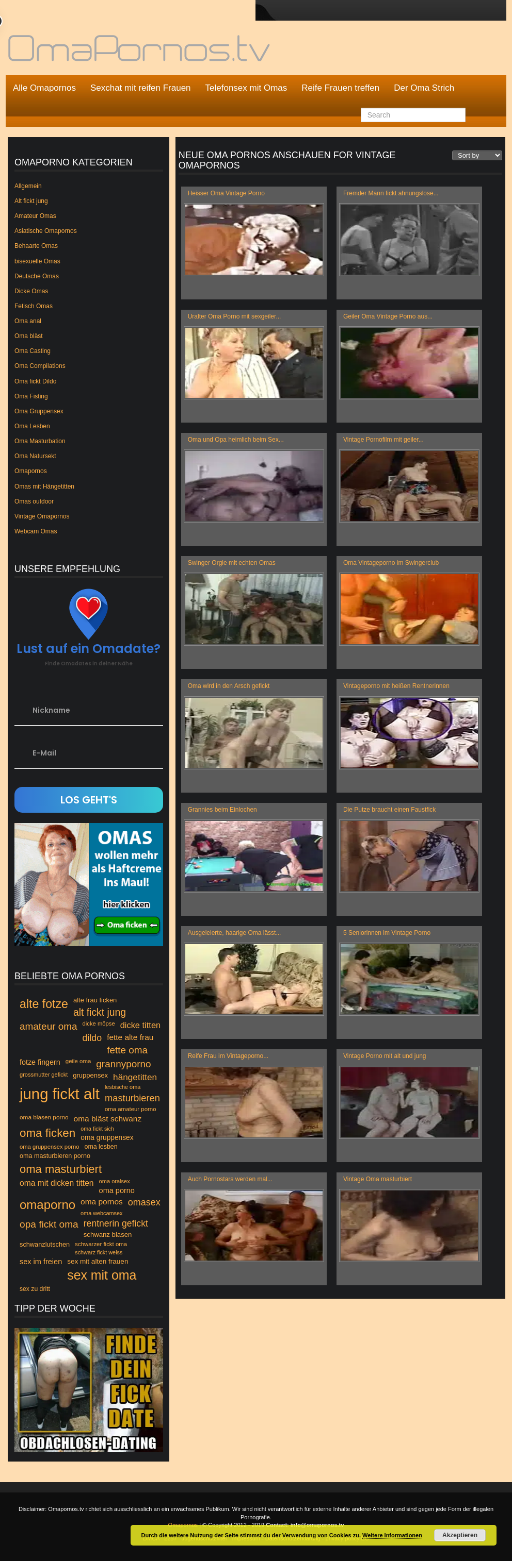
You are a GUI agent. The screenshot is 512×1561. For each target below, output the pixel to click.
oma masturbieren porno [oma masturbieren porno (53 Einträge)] (55, 1156)
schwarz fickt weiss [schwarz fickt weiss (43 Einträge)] (98, 1252)
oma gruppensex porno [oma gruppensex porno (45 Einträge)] (49, 1147)
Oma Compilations (40, 366)
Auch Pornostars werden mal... (230, 1179)
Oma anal (27, 321)
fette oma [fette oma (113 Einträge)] (127, 1050)
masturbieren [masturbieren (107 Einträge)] (132, 1098)
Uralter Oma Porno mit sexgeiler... (234, 316)
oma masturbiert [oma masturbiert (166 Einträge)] (61, 1169)
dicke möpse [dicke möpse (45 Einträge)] (99, 1023)
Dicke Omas (31, 291)
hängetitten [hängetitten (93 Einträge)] (135, 1077)
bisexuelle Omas (37, 261)
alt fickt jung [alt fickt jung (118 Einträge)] (99, 1012)
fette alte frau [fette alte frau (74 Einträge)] (130, 1037)
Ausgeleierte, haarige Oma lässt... (234, 932)
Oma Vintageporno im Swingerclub (391, 562)
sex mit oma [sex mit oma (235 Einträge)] (101, 1275)
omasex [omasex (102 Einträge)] (144, 1202)
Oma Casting (32, 351)
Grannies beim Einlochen (222, 809)
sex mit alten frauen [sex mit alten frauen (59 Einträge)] (97, 1261)
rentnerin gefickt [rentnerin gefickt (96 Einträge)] (116, 1223)
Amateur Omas (35, 216)
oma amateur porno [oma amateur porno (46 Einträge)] (130, 1109)
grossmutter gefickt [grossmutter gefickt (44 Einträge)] (44, 1074)
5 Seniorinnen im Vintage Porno (386, 932)
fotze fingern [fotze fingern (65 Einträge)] (40, 1062)
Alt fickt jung (31, 201)
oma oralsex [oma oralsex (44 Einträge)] (114, 1181)
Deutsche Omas (36, 276)
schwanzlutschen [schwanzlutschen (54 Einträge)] (45, 1244)
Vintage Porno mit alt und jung (384, 1056)
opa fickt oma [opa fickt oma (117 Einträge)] (49, 1224)
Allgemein (28, 186)
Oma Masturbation (40, 441)
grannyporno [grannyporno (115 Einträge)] (123, 1064)
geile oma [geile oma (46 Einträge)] (78, 1061)
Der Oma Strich (424, 88)
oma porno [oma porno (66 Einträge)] (117, 1190)
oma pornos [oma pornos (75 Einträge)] (102, 1201)
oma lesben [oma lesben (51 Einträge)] (101, 1146)
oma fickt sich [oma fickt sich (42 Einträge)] (97, 1129)
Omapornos (30, 471)
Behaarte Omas (36, 245)
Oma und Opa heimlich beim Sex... (236, 439)
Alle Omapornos (44, 88)
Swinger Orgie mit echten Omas (232, 562)
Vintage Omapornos (42, 516)
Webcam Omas (35, 531)
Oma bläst (28, 336)
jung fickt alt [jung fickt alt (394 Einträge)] (60, 1093)
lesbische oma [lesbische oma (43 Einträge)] (122, 1087)
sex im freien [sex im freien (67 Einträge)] (41, 1261)
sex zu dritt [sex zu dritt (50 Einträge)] (35, 1289)
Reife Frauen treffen (340, 88)
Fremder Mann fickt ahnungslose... (391, 193)
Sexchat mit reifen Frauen (140, 88)
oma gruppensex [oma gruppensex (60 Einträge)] (107, 1138)
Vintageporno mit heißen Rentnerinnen (396, 686)
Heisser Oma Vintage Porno (226, 193)
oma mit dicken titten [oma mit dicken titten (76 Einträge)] (57, 1183)
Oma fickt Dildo (35, 381)
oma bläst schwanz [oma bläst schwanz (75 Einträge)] (108, 1118)
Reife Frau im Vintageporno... (228, 1056)
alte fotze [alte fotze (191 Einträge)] (44, 1004)
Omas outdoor (34, 501)
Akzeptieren (459, 1535)
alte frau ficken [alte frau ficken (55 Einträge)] (95, 1000)
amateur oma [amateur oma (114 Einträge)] (48, 1026)
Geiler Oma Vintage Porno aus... (388, 316)
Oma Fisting (31, 396)
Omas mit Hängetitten (44, 486)
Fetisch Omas (33, 306)
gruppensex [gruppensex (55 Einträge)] (90, 1075)
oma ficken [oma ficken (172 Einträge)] (47, 1133)
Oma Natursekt (35, 456)
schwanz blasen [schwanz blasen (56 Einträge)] (108, 1234)
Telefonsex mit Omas (246, 88)
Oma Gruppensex (38, 411)
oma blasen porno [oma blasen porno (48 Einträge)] (44, 1117)
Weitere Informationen (392, 1535)
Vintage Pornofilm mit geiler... (383, 439)
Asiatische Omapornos (45, 230)
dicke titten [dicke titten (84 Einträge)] (140, 1025)
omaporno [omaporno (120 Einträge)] (47, 1205)
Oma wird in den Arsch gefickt (229, 686)
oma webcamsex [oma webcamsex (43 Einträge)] (101, 1213)
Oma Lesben (32, 426)
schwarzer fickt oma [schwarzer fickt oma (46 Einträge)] (101, 1244)
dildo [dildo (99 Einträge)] (92, 1038)
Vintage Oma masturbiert (377, 1179)
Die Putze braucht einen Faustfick (389, 809)
